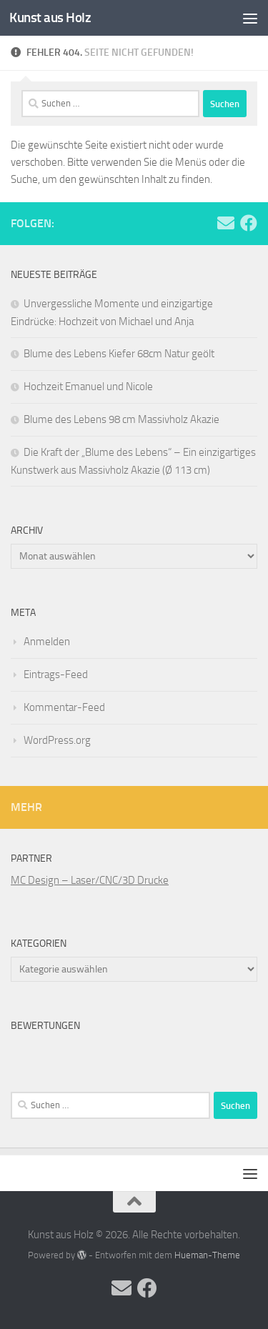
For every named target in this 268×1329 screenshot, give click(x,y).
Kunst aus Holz (50, 17)
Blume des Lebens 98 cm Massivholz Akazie (121, 419)
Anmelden (47, 641)
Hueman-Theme (207, 1255)
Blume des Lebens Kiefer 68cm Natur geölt (119, 353)
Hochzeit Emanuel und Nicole (88, 386)
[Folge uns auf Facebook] (248, 223)
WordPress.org (57, 740)
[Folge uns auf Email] (225, 223)
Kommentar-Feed (64, 707)
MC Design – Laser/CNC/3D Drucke (90, 880)
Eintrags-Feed (56, 674)
